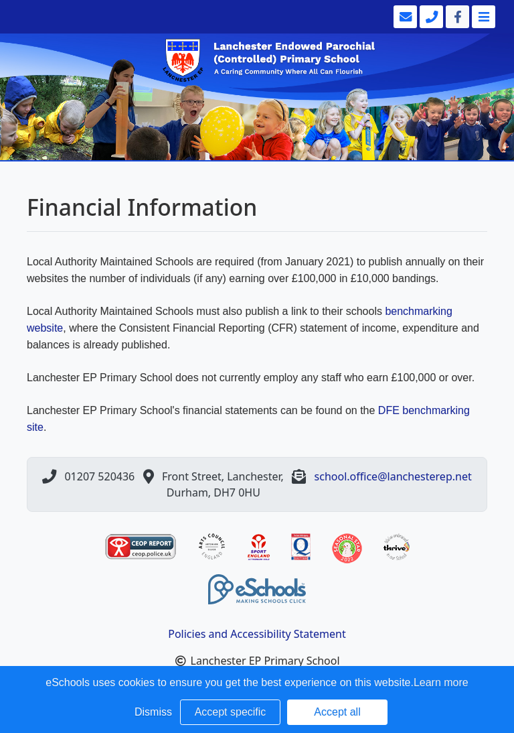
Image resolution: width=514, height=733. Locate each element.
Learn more (441, 682)
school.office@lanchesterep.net (393, 476)
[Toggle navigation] (482, 16)
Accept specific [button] (230, 712)
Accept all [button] (337, 712)
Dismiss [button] (153, 712)
